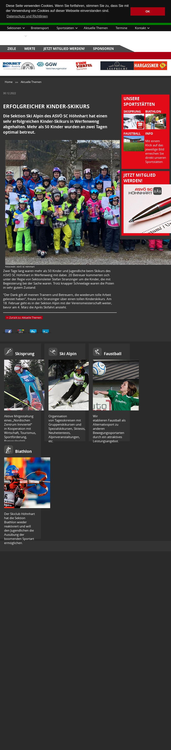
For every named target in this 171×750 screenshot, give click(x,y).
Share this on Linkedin (45, 330)
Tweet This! (33, 330)
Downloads (15, 36)
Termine (121, 28)
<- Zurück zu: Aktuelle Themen (23, 317)
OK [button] (148, 11)
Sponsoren (103, 48)
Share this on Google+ (21, 330)
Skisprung (24, 353)
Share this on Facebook (8, 330)
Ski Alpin (67, 353)
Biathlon (23, 451)
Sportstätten (65, 28)
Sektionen (14, 28)
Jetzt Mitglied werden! (64, 48)
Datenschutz (42, 36)
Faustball (112, 353)
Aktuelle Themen (96, 28)
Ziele (11, 48)
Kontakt (140, 28)
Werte (29, 48)
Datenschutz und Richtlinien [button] (27, 16)
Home (8, 82)
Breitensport (40, 28)
